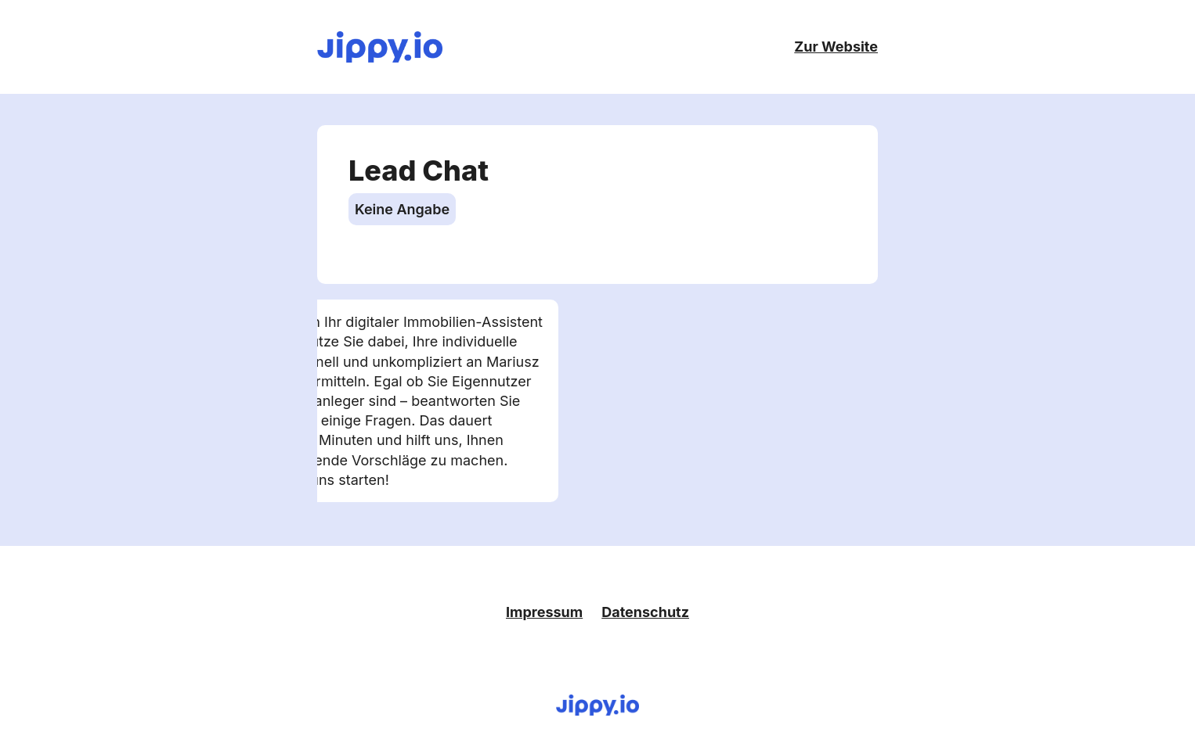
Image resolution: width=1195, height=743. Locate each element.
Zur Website (836, 47)
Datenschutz (645, 612)
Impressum (544, 612)
